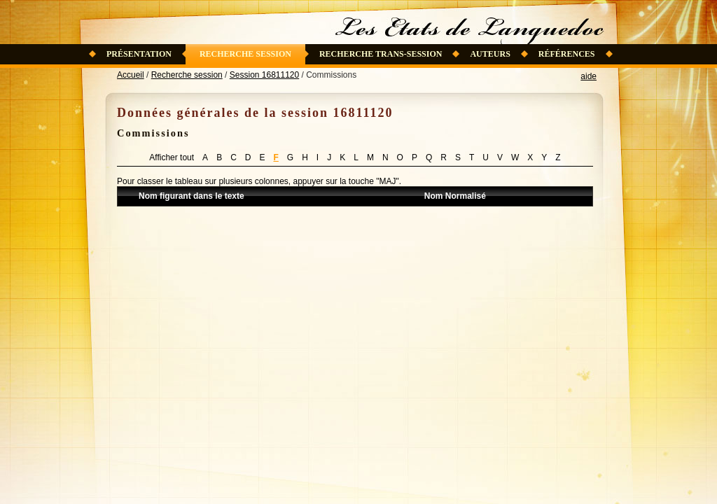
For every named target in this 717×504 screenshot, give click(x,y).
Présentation (139, 54)
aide (588, 76)
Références (566, 54)
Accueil (130, 75)
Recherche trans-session (381, 54)
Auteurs (490, 54)
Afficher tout (171, 157)
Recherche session (245, 54)
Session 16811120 (264, 75)
